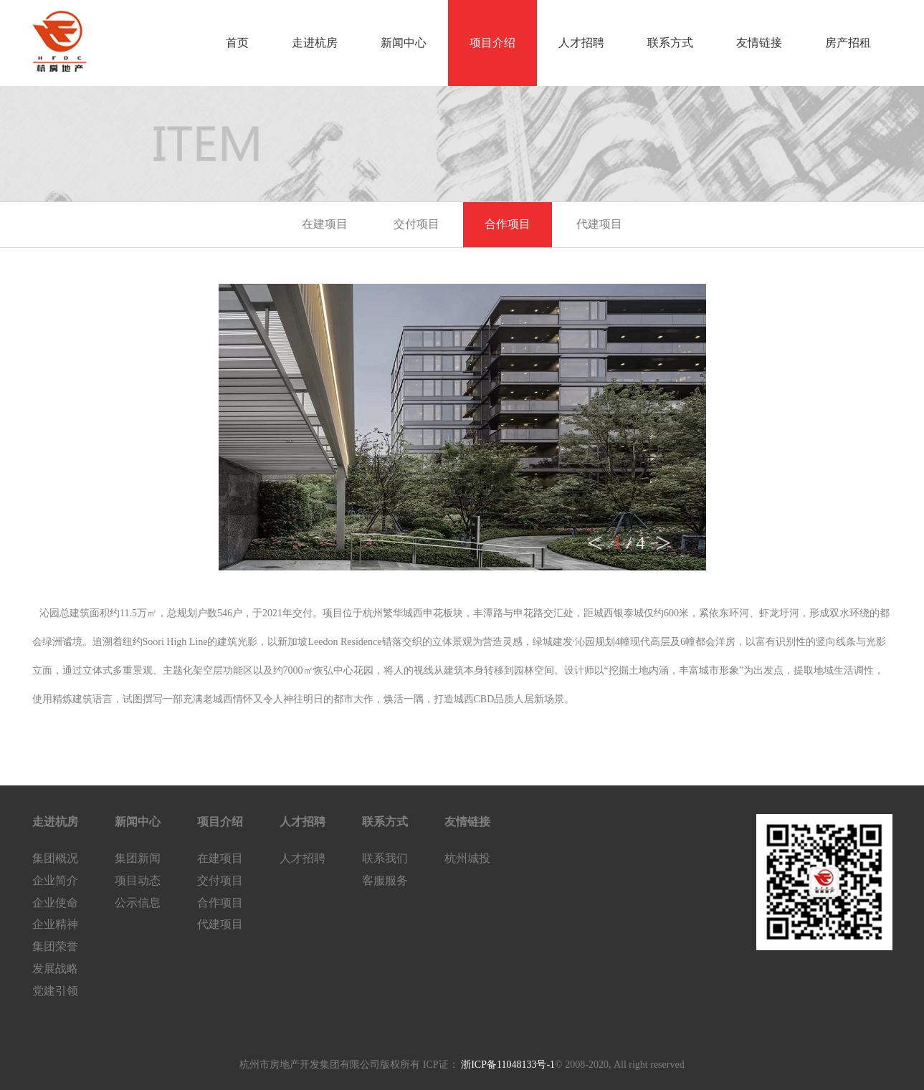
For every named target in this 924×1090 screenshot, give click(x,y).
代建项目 (599, 224)
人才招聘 (581, 43)
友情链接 (759, 43)
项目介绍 (492, 43)
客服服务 (385, 880)
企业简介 (55, 880)
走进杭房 (315, 43)
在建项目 (325, 224)
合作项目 (507, 224)
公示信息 (138, 903)
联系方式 (670, 43)
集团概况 (55, 858)
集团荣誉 (55, 946)
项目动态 (138, 880)
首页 (237, 43)
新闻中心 (404, 43)
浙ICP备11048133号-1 (507, 1064)
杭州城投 (467, 858)
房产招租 (848, 43)
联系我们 (385, 858)
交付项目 (416, 224)
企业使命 (55, 903)
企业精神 (55, 924)
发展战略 (55, 968)
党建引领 (55, 991)
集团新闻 (138, 858)
